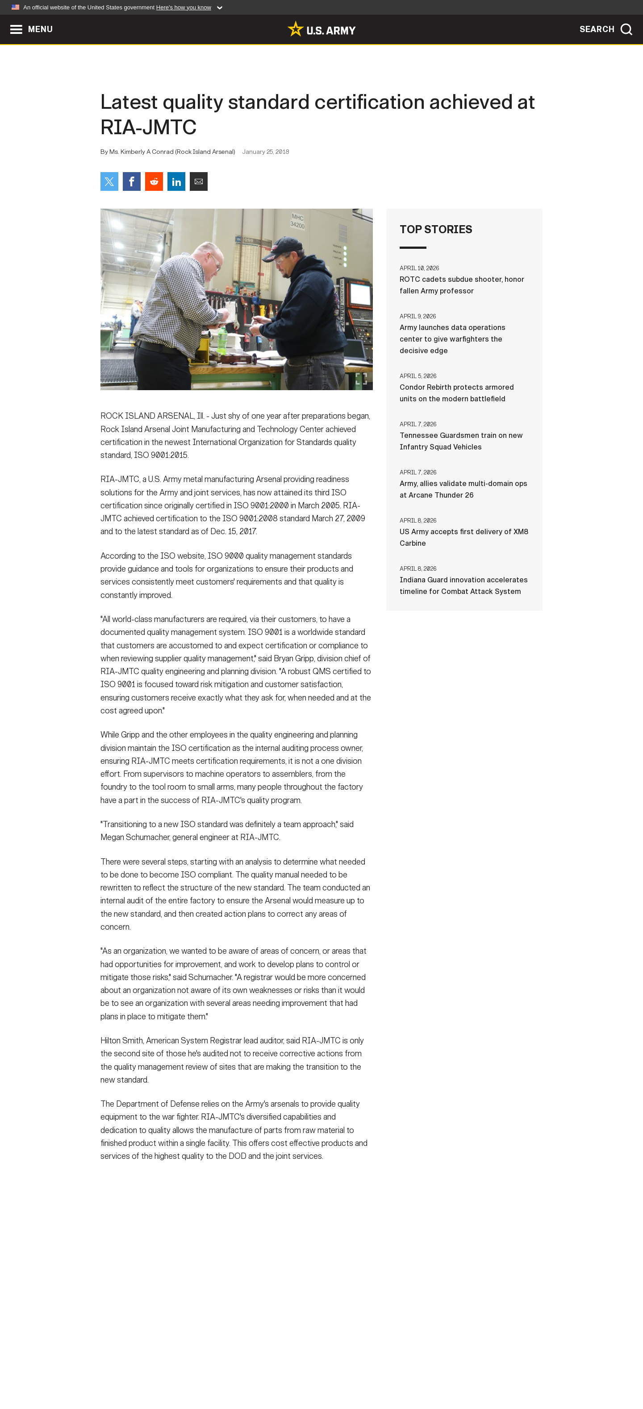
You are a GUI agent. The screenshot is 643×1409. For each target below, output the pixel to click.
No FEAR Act (418, 1369)
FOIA (376, 1369)
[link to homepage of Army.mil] (321, 28)
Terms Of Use (267, 1369)
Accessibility (329, 1369)
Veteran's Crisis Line (489, 1369)
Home (126, 1369)
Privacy (217, 1369)
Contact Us (169, 1369)
